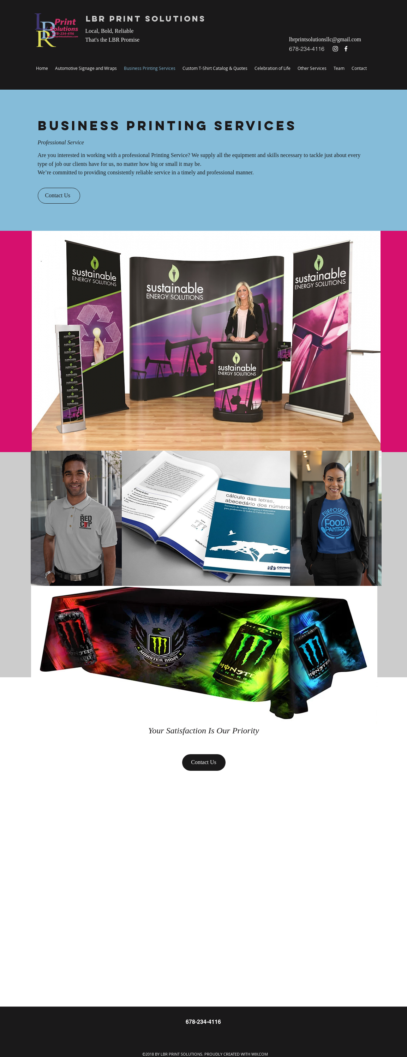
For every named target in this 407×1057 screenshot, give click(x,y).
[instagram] (335, 48)
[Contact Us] (59, 196)
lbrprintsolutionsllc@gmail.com (325, 39)
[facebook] (345, 48)
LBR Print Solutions (146, 19)
